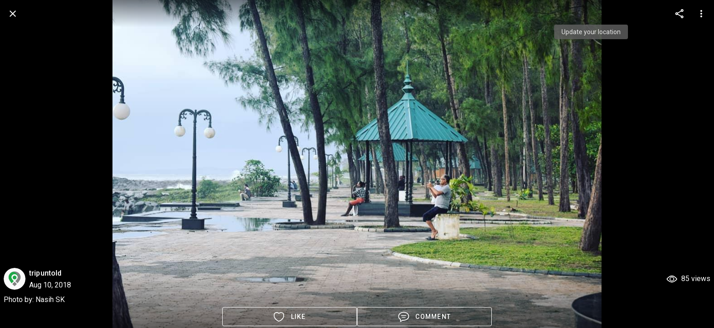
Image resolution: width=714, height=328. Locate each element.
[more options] (679, 14)
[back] (13, 14)
